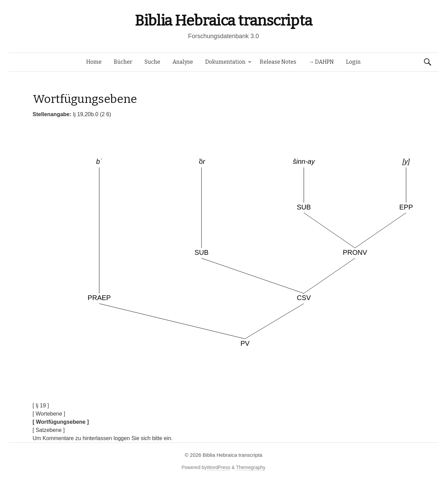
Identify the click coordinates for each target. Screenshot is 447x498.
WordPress (218, 467)
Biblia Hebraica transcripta (223, 20)
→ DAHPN (321, 62)
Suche (152, 62)
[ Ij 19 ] (41, 405)
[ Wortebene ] (49, 414)
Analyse (183, 62)
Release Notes (278, 62)
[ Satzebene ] (49, 430)
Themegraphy (250, 467)
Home (94, 62)
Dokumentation (225, 62)
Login (353, 62)
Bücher (123, 62)
